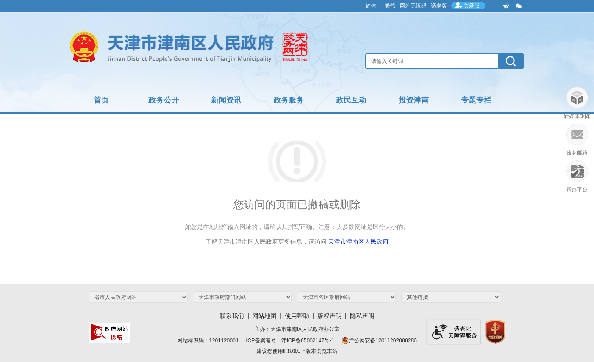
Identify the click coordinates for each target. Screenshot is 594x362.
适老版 (439, 6)
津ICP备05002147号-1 (311, 340)
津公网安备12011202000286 (378, 340)
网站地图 (264, 316)
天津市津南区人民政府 (358, 241)
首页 (101, 100)
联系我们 (232, 316)
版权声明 (329, 316)
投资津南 (414, 100)
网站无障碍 (413, 6)
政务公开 (163, 100)
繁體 (390, 6)
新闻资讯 (226, 100)
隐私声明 (362, 316)
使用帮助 (297, 316)
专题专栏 (476, 100)
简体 (371, 6)
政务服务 (289, 100)
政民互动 (351, 100)
